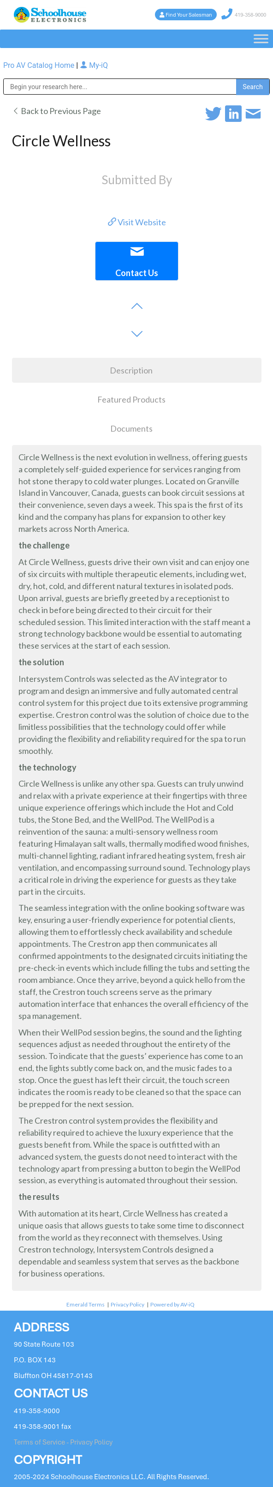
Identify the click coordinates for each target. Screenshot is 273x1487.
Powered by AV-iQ (172, 1304)
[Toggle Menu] (261, 38)
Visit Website (137, 222)
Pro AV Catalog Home (39, 65)
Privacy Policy (127, 1304)
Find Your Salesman (189, 15)
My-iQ (94, 65)
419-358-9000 (250, 15)
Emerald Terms (85, 1304)
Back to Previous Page (56, 111)
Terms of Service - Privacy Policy (63, 1442)
